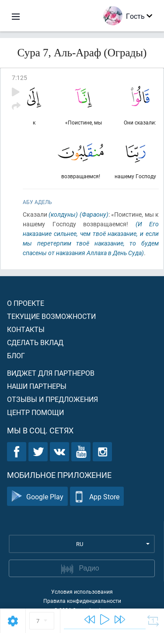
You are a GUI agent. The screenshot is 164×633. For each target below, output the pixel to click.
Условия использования (82, 591)
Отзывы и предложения (52, 399)
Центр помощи (35, 412)
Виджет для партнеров (50, 372)
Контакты (26, 329)
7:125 (19, 77)
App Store (96, 496)
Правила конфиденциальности (82, 600)
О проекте (25, 303)
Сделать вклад (35, 342)
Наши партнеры (36, 386)
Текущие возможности (51, 316)
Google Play (37, 496)
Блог (16, 355)
